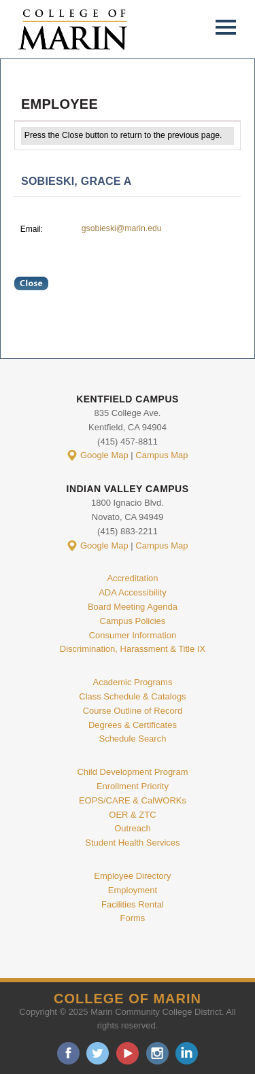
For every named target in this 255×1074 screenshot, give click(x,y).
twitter (97, 1053)
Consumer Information (132, 635)
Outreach (132, 828)
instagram (157, 1053)
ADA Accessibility (133, 592)
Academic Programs (132, 682)
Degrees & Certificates (132, 725)
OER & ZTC (132, 815)
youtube (127, 1053)
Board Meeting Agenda (132, 607)
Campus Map (161, 455)
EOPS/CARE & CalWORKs (132, 800)
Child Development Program (132, 772)
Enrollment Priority (133, 786)
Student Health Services (132, 842)
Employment (132, 890)
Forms (133, 918)
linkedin (186, 1053)
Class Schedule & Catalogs (132, 696)
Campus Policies (133, 621)
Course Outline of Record (133, 711)
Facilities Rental (132, 904)
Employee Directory (132, 876)
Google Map (104, 455)
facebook (68, 1053)
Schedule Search (132, 738)
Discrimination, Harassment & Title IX (132, 649)
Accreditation (132, 578)
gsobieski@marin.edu (122, 228)
